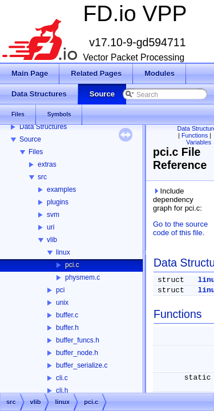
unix (62, 303)
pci (60, 290)
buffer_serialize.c (82, 365)
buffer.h (67, 328)
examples (61, 190)
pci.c (72, 265)
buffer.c (67, 315)
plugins (57, 202)
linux (63, 252)
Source (30, 139)
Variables (198, 142)
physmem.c (82, 277)
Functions (194, 135)
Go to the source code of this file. (180, 228)
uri (50, 227)
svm (53, 215)
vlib (52, 240)
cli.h (62, 390)
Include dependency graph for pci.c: (177, 199)
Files (36, 152)
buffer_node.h (77, 353)
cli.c (62, 378)
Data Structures (43, 127)
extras (47, 164)
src (42, 177)
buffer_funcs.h (77, 340)
